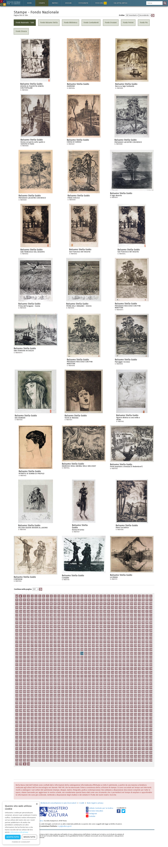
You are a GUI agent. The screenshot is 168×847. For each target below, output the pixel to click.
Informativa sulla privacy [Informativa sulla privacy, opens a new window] (19, 832)
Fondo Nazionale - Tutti (25, 23)
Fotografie (83, 3)
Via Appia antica (120, 3)
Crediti (81, 803)
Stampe (42, 3)
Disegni (68, 3)
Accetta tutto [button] (13, 837)
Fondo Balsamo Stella (49, 23)
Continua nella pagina (23, 589)
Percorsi (101, 3)
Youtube (90, 816)
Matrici (55, 3)
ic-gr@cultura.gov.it (64, 826)
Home (29, 3)
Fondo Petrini (128, 23)
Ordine (122, 15)
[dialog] (21, 823)
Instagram (91, 814)
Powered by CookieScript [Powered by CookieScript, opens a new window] (21, 842)
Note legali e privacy (95, 803)
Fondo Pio (144, 23)
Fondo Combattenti (91, 23)
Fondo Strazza (21, 31)
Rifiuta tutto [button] (29, 837)
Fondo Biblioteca (70, 23)
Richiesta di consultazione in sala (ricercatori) (58, 803)
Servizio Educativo (94, 811)
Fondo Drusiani (111, 23)
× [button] (37, 804)
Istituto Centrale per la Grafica (99, 808)
